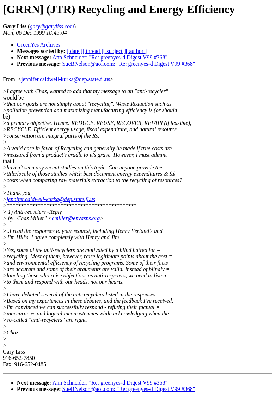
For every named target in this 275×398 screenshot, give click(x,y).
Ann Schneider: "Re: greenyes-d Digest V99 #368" (109, 57)
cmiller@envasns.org (76, 218)
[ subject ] (114, 51)
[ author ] (136, 51)
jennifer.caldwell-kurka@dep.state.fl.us (65, 79)
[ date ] (74, 51)
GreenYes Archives (38, 45)
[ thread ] (92, 51)
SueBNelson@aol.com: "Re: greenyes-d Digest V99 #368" (128, 64)
